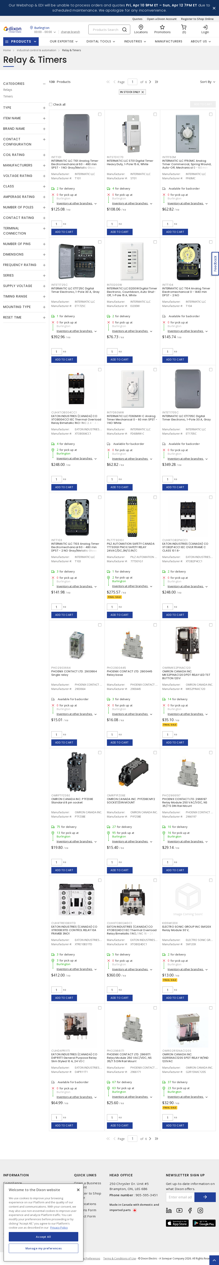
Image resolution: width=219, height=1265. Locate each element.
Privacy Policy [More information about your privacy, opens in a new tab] (59, 1227)
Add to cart (64, 232)
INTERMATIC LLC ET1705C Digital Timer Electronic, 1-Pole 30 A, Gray (186, 417)
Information (16, 1175)
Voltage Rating (18, 175)
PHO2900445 (116, 668)
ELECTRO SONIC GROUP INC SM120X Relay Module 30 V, (186, 928)
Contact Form (85, 1216)
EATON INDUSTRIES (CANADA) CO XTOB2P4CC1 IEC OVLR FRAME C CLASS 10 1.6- (185, 547)
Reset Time (12, 317)
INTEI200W (114, 285)
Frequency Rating (20, 265)
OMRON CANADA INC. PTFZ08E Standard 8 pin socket (72, 800)
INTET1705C (170, 412)
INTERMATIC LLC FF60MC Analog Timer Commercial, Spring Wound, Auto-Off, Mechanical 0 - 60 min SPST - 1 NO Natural (187, 166)
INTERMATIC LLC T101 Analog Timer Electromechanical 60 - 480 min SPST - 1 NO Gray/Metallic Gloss (74, 164)
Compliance (12, 1183)
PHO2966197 (171, 795)
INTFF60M (169, 157)
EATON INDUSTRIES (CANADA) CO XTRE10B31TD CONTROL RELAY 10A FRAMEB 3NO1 (74, 930)
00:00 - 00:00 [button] (43, 32)
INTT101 (56, 157)
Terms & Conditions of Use (119, 1258)
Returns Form (85, 1210)
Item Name (12, 118)
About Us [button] (199, 41)
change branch (70, 32)
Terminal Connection (14, 231)
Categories (14, 83)
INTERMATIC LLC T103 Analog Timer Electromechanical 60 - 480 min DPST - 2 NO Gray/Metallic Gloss (75, 547)
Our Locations (85, 1204)
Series (8, 275)
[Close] (78, 1190)
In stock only (130, 92)
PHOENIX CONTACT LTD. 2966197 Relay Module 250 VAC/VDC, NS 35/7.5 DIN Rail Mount (184, 802)
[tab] (24, 83)
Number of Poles (18, 207)
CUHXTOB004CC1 (64, 412)
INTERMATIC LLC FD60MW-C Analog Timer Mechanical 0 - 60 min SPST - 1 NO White (132, 419)
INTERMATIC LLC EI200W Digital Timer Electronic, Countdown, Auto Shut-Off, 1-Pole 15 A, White (132, 292)
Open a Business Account (87, 1185)
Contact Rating (18, 217)
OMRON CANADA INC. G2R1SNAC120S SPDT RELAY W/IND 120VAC (185, 1058)
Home (7, 50)
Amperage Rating (19, 196)
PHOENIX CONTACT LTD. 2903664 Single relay (74, 673)
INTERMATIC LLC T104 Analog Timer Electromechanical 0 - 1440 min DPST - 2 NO (186, 292)
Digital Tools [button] (99, 41)
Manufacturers (168, 41)
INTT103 (56, 540)
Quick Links (85, 1175)
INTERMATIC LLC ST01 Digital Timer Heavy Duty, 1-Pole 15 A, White (130, 162)
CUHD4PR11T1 (60, 1051)
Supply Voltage (17, 286)
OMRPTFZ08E (60, 795)
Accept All (43, 1237)
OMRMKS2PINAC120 (176, 668)
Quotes (137, 19)
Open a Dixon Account (162, 19)
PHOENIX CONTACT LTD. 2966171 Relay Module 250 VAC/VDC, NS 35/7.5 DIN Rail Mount (129, 1058)
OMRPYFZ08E (116, 795)
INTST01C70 (115, 157)
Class (8, 186)
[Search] (109, 29)
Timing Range (15, 296)
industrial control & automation (36, 50)
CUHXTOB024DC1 (119, 923)
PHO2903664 (61, 668)
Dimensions (13, 254)
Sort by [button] (206, 81)
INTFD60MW (115, 412)
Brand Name (14, 128)
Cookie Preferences (88, 1258)
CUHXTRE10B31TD (63, 923)
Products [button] (21, 41)
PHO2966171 (115, 1051)
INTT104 (167, 285)
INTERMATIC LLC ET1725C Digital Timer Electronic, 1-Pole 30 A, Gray (75, 290)
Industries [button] (133, 41)
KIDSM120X (170, 923)
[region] (43, 1222)
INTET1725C (59, 285)
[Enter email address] (180, 1197)
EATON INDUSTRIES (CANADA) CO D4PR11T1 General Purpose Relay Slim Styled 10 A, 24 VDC (74, 1058)
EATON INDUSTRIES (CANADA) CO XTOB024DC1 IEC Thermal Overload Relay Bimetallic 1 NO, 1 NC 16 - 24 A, (132, 930)
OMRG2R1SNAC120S (176, 1051)
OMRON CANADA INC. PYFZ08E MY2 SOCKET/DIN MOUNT (131, 800)
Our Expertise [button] (62, 41)
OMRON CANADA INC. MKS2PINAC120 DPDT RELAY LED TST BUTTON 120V (186, 675)
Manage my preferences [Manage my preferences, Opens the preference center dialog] (43, 1248)
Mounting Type (17, 307)
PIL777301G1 (115, 540)
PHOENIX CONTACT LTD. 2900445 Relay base (129, 673)
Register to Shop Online (197, 19)
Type (7, 107)
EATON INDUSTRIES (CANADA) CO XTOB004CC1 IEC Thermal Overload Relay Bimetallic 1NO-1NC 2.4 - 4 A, (76, 419)
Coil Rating (14, 155)
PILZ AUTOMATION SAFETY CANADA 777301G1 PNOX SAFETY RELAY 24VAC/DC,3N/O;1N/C (131, 547)
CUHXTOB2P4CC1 (175, 540)
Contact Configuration (17, 142)
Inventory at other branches (75, 203)
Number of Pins (17, 244)
